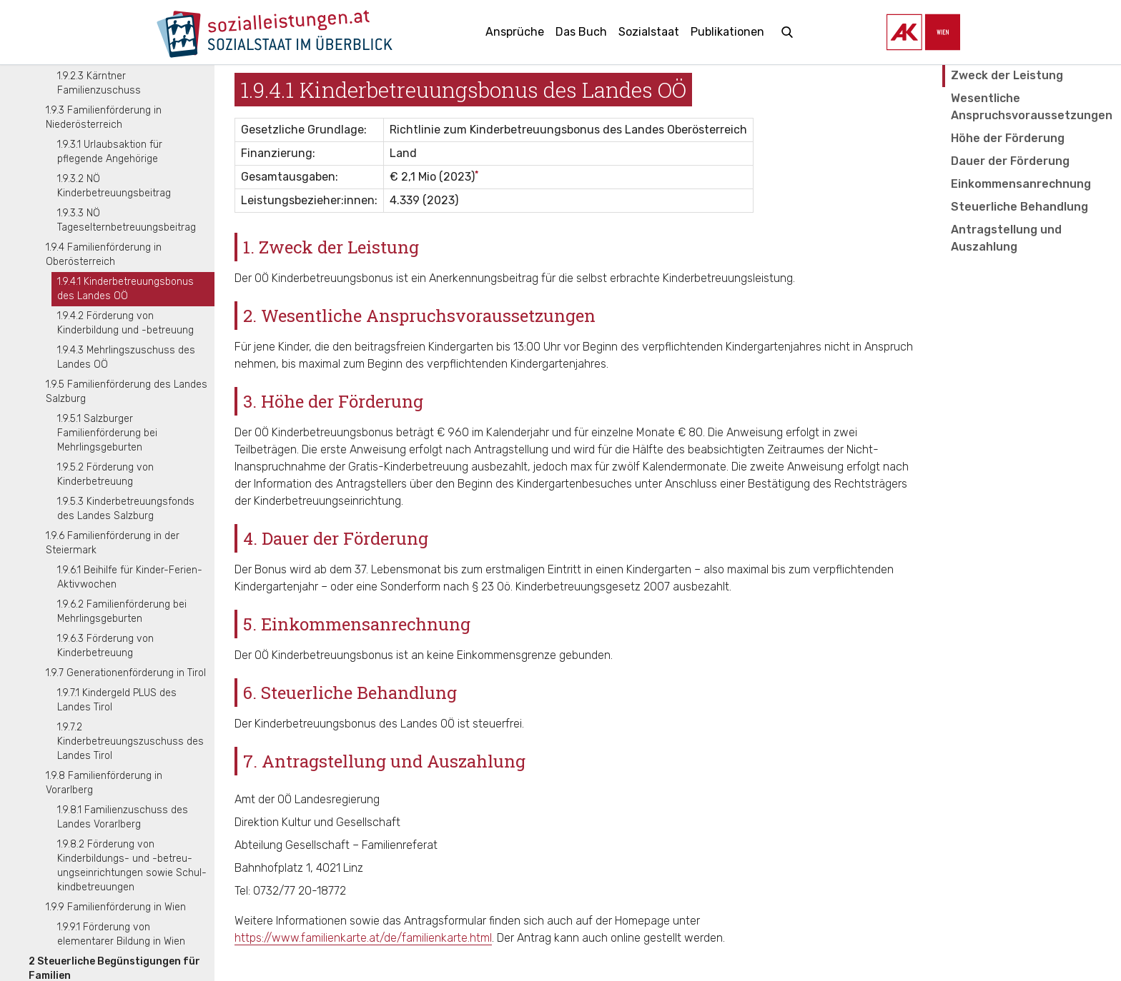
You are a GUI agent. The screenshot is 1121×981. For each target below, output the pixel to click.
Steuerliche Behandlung (1019, 206)
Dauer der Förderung (1010, 161)
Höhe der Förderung (1008, 138)
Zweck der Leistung (1007, 75)
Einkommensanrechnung (1021, 184)
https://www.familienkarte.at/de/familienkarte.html (363, 938)
